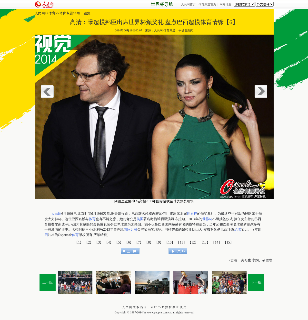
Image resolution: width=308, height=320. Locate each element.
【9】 (159, 242)
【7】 (139, 242)
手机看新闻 (185, 30)
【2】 (89, 242)
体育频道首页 (207, 4)
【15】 (228, 242)
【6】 (129, 242)
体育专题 (66, 13)
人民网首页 (188, 4)
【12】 (193, 242)
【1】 (79, 242)
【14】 (216, 242)
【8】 (149, 242)
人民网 (40, 13)
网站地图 (225, 4)
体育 (52, 13)
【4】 (109, 242)
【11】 (181, 242)
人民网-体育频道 (164, 30)
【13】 (205, 242)
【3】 (99, 242)
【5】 (119, 242)
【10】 (170, 242)
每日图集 (83, 13)
